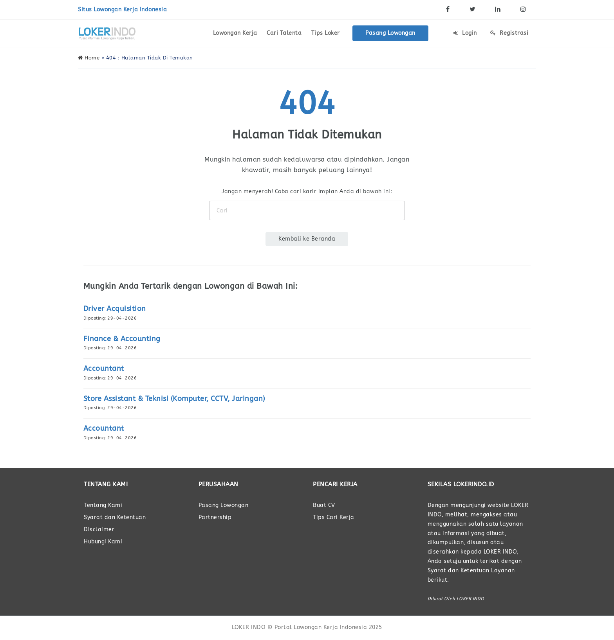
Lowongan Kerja (235, 33)
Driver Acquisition (114, 308)
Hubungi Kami (103, 541)
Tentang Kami (103, 505)
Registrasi (509, 33)
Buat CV (324, 505)
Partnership (215, 517)
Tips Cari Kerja (333, 517)
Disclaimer (99, 529)
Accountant (103, 368)
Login (465, 33)
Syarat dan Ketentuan (115, 517)
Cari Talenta (284, 33)
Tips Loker (325, 33)
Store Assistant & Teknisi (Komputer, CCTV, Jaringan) (174, 398)
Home (88, 58)
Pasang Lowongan (390, 33)
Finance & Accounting (122, 338)
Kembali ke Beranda (306, 239)
